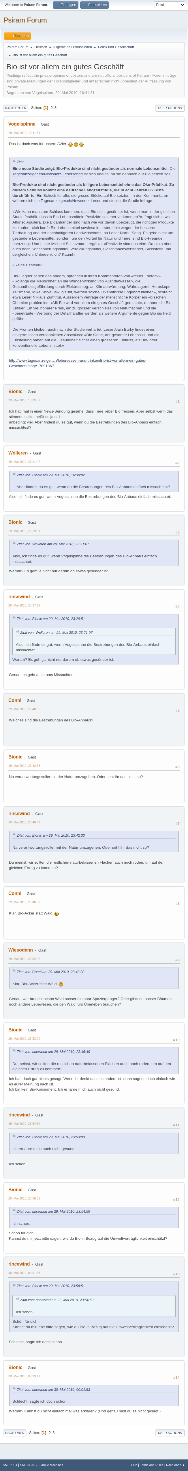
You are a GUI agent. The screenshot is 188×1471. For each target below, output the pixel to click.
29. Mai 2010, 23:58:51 (24, 1198)
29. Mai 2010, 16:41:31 (24, 132)
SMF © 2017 (29, 1465)
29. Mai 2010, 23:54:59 (24, 1123)
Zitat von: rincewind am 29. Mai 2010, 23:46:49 (53, 1052)
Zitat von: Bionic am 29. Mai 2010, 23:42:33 (51, 835)
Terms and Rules (151, 1465)
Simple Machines (51, 1465)
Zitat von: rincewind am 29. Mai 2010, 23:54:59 (53, 1212)
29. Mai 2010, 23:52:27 (24, 958)
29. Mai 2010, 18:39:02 (24, 400)
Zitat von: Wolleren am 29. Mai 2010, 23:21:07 (53, 544)
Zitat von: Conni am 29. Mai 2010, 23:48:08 (50, 972)
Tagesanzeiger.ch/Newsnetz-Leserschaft (47, 174)
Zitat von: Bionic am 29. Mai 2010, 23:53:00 (51, 1137)
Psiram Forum (25, 20)
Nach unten (15, 108)
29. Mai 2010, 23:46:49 (24, 822)
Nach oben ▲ (175, 1465)
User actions (170, 108)
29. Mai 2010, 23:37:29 (24, 605)
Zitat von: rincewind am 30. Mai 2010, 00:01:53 (53, 1390)
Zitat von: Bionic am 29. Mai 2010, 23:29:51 (51, 619)
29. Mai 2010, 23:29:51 (24, 531)
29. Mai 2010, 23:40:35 (24, 709)
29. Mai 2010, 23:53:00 (24, 1038)
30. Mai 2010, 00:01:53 (24, 1272)
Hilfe (134, 1465)
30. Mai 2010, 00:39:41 (24, 1376)
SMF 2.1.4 (10, 1465)
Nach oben (15, 1433)
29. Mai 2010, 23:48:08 (24, 902)
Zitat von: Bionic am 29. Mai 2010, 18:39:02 (51, 475)
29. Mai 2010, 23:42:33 (24, 765)
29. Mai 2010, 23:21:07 (24, 461)
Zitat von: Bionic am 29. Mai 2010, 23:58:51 (51, 1286)
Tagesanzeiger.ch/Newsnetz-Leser (71, 201)
